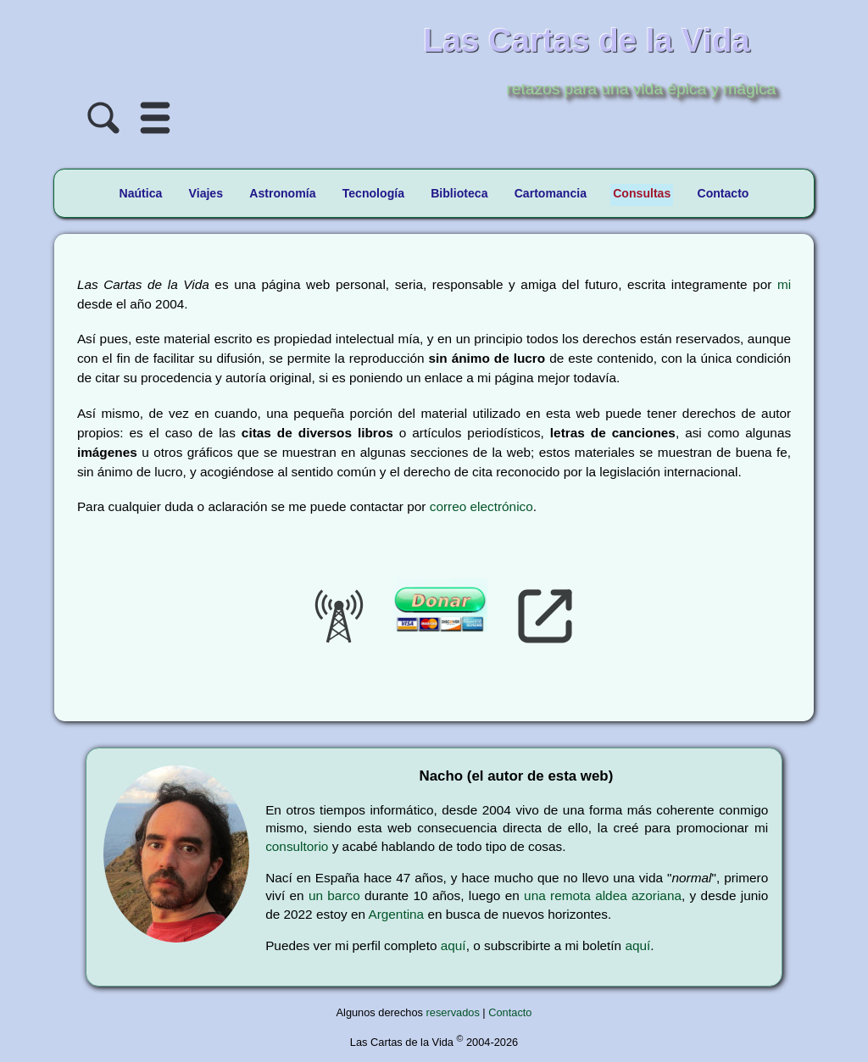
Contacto (509, 1012)
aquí (453, 945)
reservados (453, 1012)
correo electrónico (481, 506)
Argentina (396, 914)
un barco (334, 895)
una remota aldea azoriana (603, 895)
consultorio (296, 846)
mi (784, 284)
